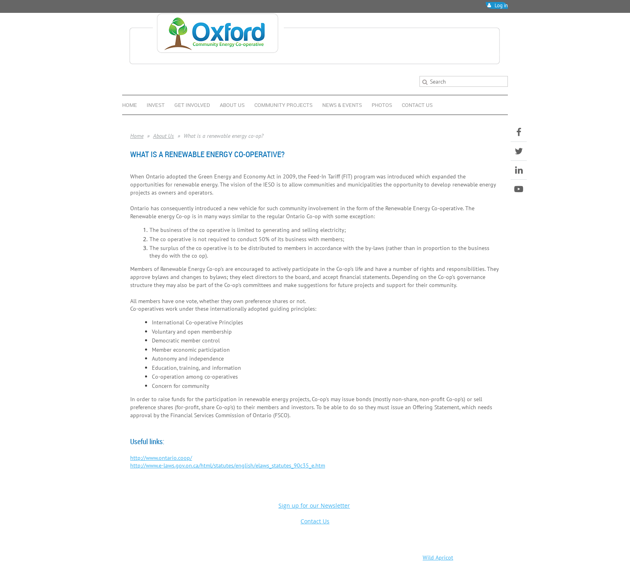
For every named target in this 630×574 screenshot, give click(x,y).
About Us (163, 135)
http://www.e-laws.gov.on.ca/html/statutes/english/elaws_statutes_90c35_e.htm (227, 465)
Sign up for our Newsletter (314, 505)
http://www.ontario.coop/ (161, 457)
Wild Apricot (438, 557)
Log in (501, 5)
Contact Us (315, 521)
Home (136, 135)
